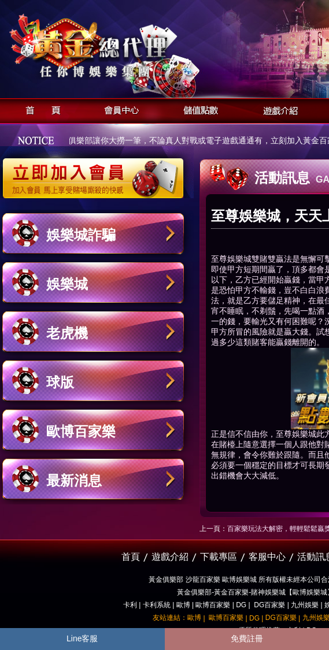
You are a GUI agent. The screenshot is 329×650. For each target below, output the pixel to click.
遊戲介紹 (277, 109)
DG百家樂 (269, 605)
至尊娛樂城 (231, 258)
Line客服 (82, 638)
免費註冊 (247, 638)
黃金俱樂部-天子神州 (123, 46)
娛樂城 (67, 284)
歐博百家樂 (81, 431)
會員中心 (118, 109)
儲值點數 (198, 109)
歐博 (183, 605)
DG (241, 605)
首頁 (39, 109)
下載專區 (218, 557)
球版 (60, 382)
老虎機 (67, 333)
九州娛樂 (305, 605)
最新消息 (74, 480)
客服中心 (267, 557)
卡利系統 (157, 605)
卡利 (130, 605)
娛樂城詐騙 (81, 235)
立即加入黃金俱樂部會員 (97, 172)
